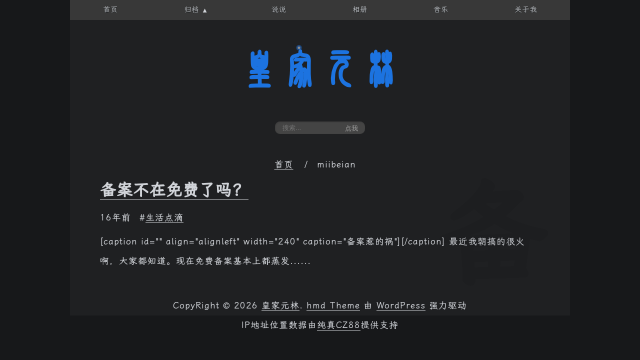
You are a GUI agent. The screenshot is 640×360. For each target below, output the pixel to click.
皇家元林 (320, 70)
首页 (284, 165)
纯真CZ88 (338, 325)
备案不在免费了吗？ (174, 190)
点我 (351, 128)
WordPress (401, 305)
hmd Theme (333, 305)
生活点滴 (165, 217)
